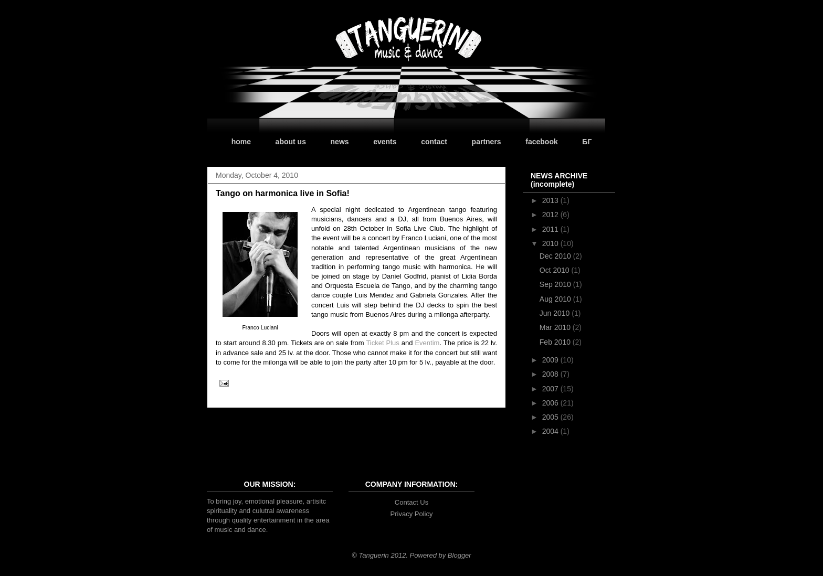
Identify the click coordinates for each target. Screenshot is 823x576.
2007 (551, 389)
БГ (587, 141)
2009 (551, 360)
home (241, 141)
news (340, 141)
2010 (551, 243)
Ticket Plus (382, 343)
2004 (551, 431)
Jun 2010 (556, 313)
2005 (551, 417)
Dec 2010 (556, 256)
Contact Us (411, 502)
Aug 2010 (556, 299)
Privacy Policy (412, 514)
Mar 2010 (556, 327)
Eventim (427, 343)
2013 (551, 200)
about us (291, 141)
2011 (551, 229)
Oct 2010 (556, 270)
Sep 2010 (556, 284)
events (384, 141)
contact (434, 141)
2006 (551, 403)
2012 (551, 214)
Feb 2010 (556, 342)
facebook (541, 141)
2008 (551, 374)
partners (486, 141)
